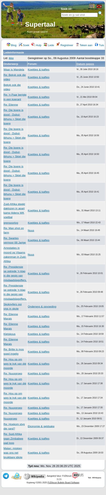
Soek (24, 45)
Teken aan (84, 45)
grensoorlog (11, 222)
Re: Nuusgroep (13, 373)
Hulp (36, 45)
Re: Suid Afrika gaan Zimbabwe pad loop (13, 438)
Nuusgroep (10, 418)
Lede (49, 45)
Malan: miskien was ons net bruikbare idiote (13, 453)
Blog (11, 45)
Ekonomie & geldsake (41, 426)
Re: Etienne (11, 104)
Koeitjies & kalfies (38, 69)
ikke (11, 58)
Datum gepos (85, 63)
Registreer (64, 45)
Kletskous (10, 334)
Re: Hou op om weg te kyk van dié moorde (15, 364)
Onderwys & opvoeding (42, 306)
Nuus (31, 230)
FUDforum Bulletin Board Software (63, 482)
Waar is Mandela (14, 69)
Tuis (99, 45)
